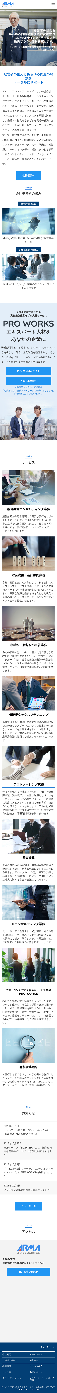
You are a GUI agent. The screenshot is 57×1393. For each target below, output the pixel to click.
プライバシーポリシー (13, 1378)
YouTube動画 (28, 381)
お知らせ (34, 1360)
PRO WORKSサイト (28, 371)
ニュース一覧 (28, 1206)
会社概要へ (28, 175)
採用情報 (6, 1366)
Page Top (48, 1347)
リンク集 (6, 1372)
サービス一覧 (36, 1354)
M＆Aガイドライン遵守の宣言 (42, 1379)
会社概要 (6, 1354)
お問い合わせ (28, 1271)
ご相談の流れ (8, 1360)
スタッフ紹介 (36, 1366)
